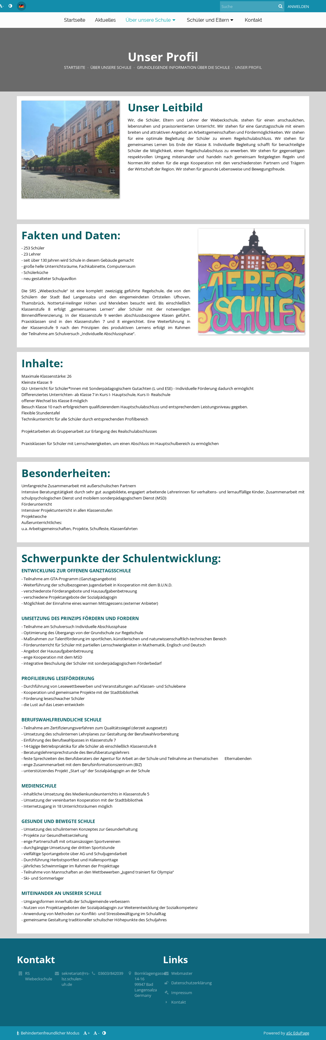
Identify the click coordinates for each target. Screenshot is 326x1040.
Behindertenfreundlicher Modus (48, 1033)
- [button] (96, 1033)
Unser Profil (248, 67)
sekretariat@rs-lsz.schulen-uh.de (75, 979)
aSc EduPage (297, 1033)
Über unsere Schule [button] (151, 20)
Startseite (74, 67)
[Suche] (252, 6)
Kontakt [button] (253, 20)
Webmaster (181, 973)
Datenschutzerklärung (191, 983)
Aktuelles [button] (105, 20)
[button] (21, 6)
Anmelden (298, 6)
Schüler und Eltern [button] (211, 20)
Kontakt (178, 1002)
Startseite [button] (74, 20)
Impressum (181, 992)
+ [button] (86, 1033)
